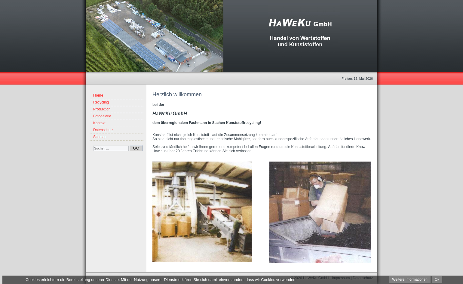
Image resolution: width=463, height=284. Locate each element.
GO (136, 148)
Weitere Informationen (410, 279)
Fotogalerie (102, 116)
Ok (437, 279)
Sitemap (99, 137)
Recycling (101, 102)
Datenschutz (103, 130)
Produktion (101, 109)
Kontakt (99, 123)
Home (98, 95)
